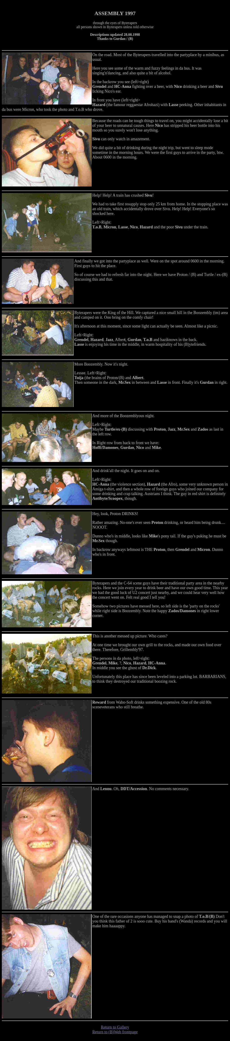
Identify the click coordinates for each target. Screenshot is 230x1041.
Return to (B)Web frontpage (115, 1032)
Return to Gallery (115, 1027)
